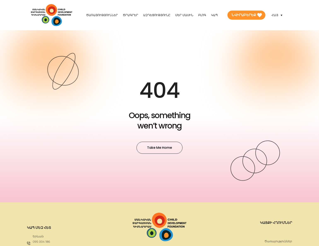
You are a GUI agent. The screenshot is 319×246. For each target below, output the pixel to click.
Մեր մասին (184, 15)
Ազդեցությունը (156, 15)
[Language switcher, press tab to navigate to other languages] (276, 15)
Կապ (214, 15)
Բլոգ (202, 15)
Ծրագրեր (130, 15)
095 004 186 (41, 242)
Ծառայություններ (102, 15)
